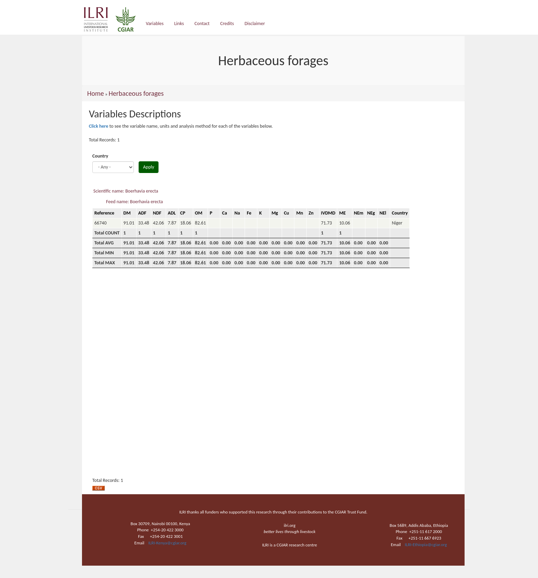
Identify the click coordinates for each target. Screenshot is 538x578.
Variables (155, 23)
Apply (148, 167)
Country (100, 156)
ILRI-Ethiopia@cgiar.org (426, 544)
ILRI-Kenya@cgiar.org (167, 542)
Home (95, 93)
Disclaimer (255, 23)
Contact (202, 23)
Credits (227, 23)
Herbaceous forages (136, 93)
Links (179, 23)
